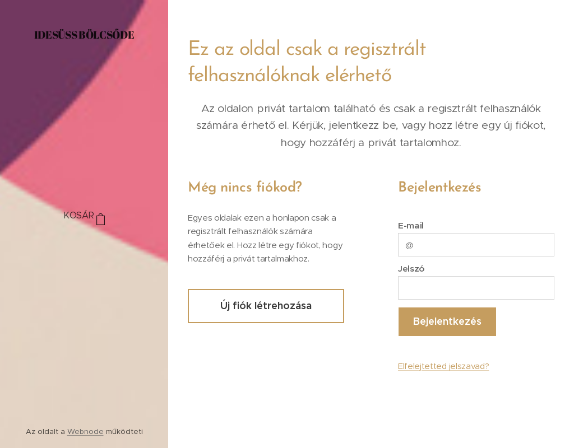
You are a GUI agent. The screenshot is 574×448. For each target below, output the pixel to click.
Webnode (85, 431)
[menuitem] (84, 249)
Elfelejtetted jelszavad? (443, 366)
